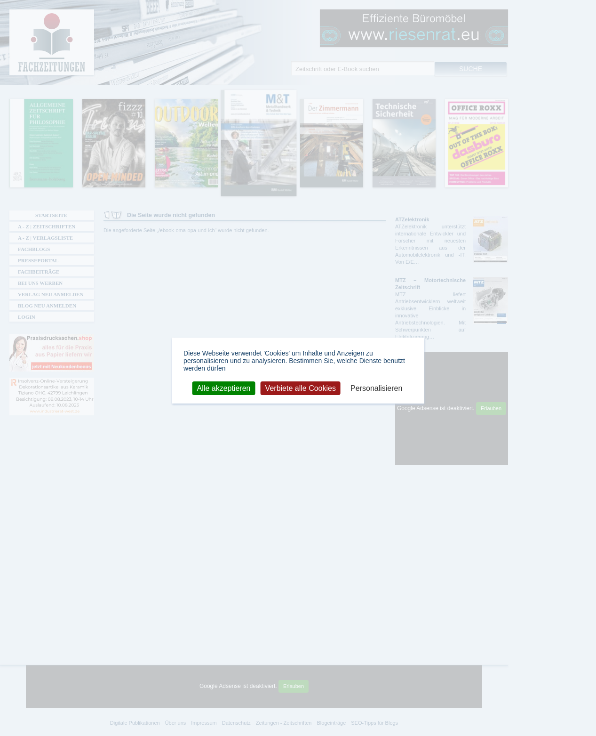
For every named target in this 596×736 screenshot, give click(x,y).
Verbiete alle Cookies (300, 388)
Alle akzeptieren (224, 388)
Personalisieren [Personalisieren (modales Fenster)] (376, 388)
